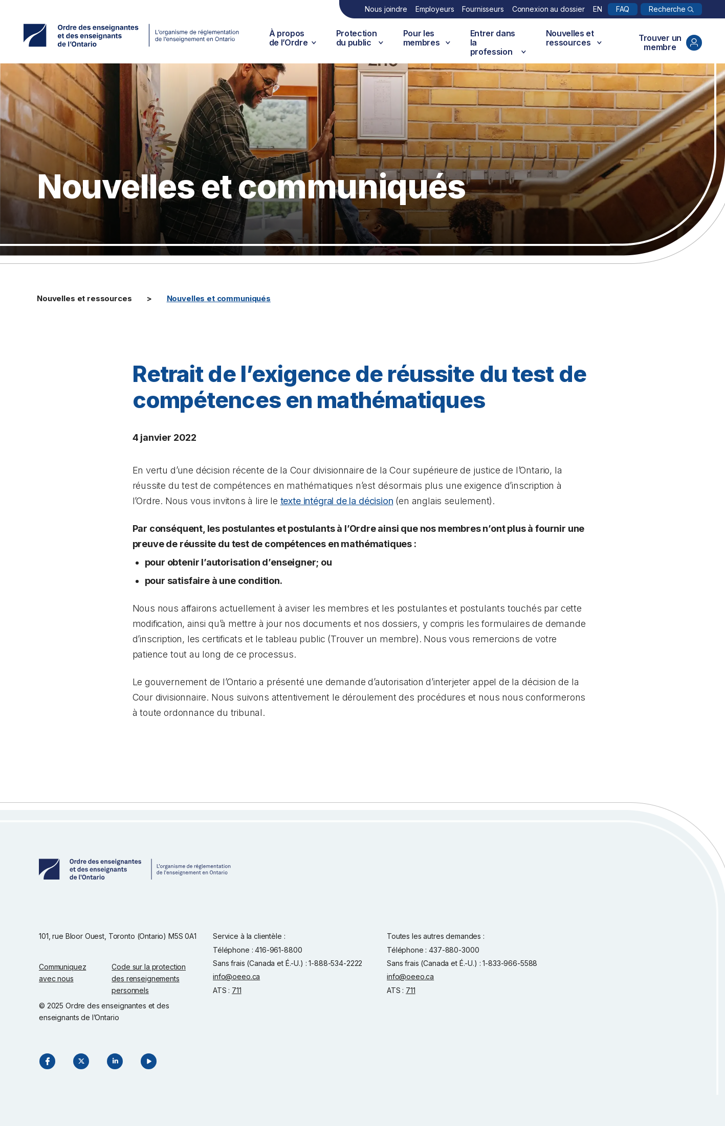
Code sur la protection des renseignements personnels (149, 978)
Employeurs (434, 9)
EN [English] (597, 9)
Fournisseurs (482, 9)
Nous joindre (386, 9)
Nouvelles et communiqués (219, 298)
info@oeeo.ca (236, 976)
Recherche (667, 9)
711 (236, 990)
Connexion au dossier (548, 9)
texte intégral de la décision (336, 501)
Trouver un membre (670, 42)
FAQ (623, 9)
